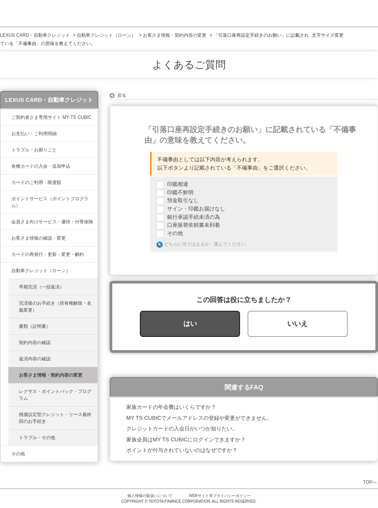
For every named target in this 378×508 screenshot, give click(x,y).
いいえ (297, 323)
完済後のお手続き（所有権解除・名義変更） (55, 307)
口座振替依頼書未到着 (193, 225)
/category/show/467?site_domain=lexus (6, 133)
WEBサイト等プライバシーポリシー (220, 496)
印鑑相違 (177, 184)
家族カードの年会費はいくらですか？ (171, 407)
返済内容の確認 (35, 359)
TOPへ (370, 482)
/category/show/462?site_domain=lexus (6, 149)
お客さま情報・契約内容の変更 (174, 35)
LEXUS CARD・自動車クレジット (35, 35)
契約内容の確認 (35, 342)
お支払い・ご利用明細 (34, 133)
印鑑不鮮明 (180, 192)
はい (190, 323)
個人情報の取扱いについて (150, 496)
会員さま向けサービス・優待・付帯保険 (52, 221)
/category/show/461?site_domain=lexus (6, 166)
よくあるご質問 (189, 64)
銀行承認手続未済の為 (193, 217)
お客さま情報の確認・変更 (38, 238)
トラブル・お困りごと (34, 150)
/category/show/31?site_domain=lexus (6, 254)
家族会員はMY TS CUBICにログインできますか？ (186, 439)
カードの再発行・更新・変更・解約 (47, 254)
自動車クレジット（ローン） (106, 35)
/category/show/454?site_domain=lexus (6, 221)
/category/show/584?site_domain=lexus (6, 453)
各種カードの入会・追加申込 (40, 166)
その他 (18, 454)
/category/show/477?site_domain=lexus (6, 270)
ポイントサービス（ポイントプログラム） (49, 202)
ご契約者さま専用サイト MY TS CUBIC (51, 117)
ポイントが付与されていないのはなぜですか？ (181, 450)
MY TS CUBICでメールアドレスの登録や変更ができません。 (199, 418)
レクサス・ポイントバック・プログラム (55, 395)
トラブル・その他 (37, 437)
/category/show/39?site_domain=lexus (6, 117)
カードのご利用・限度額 (36, 182)
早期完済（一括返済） (41, 287)
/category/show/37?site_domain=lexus (6, 198)
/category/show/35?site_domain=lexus (6, 238)
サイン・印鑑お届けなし (196, 209)
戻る (121, 95)
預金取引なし (183, 200)
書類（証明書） (35, 326)
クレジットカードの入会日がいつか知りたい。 (181, 428)
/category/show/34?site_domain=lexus (6, 182)
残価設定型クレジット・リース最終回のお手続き (55, 418)
